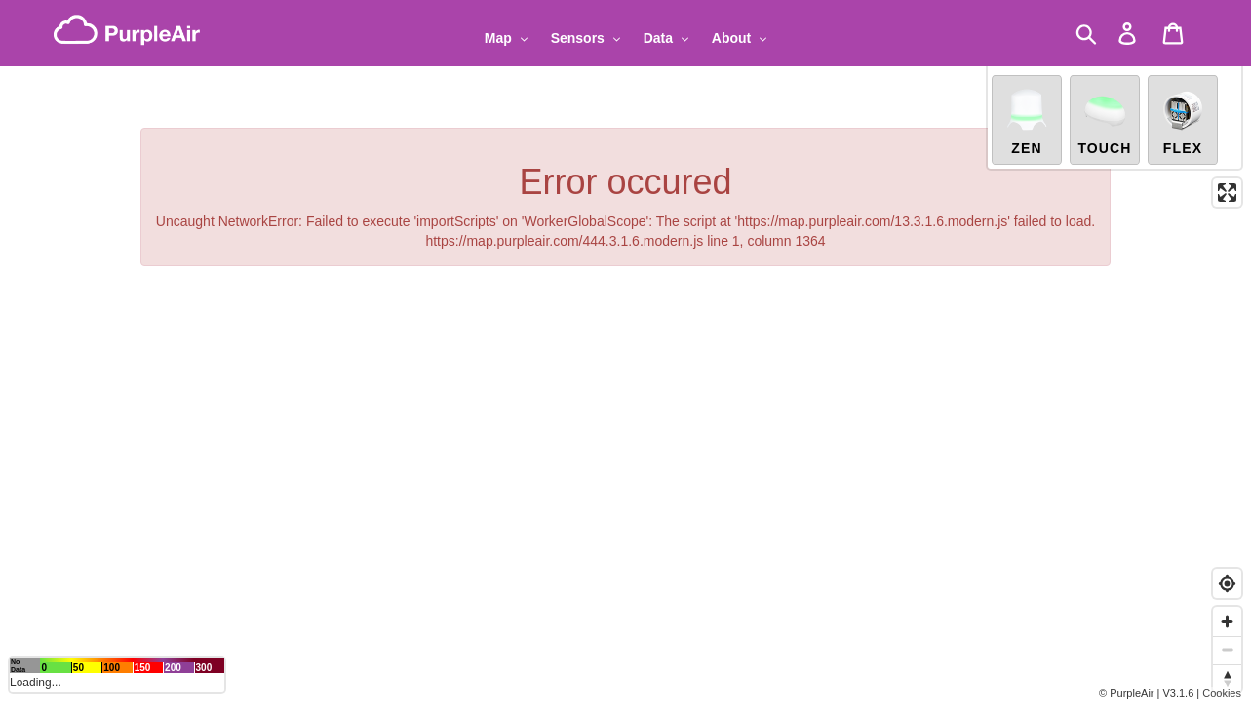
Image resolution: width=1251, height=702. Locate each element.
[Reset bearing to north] (1227, 678)
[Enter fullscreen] (1227, 187)
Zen (1026, 115)
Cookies (1221, 693)
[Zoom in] (1227, 621)
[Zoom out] (1227, 650)
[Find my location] (1227, 583)
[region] (625, 351)
